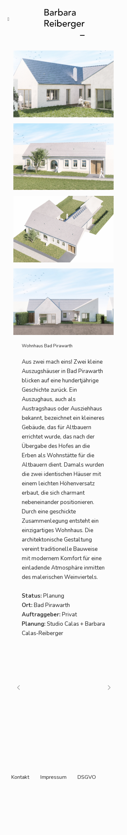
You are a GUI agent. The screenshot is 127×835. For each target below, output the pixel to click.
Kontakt (20, 777)
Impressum (53, 777)
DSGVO (86, 777)
